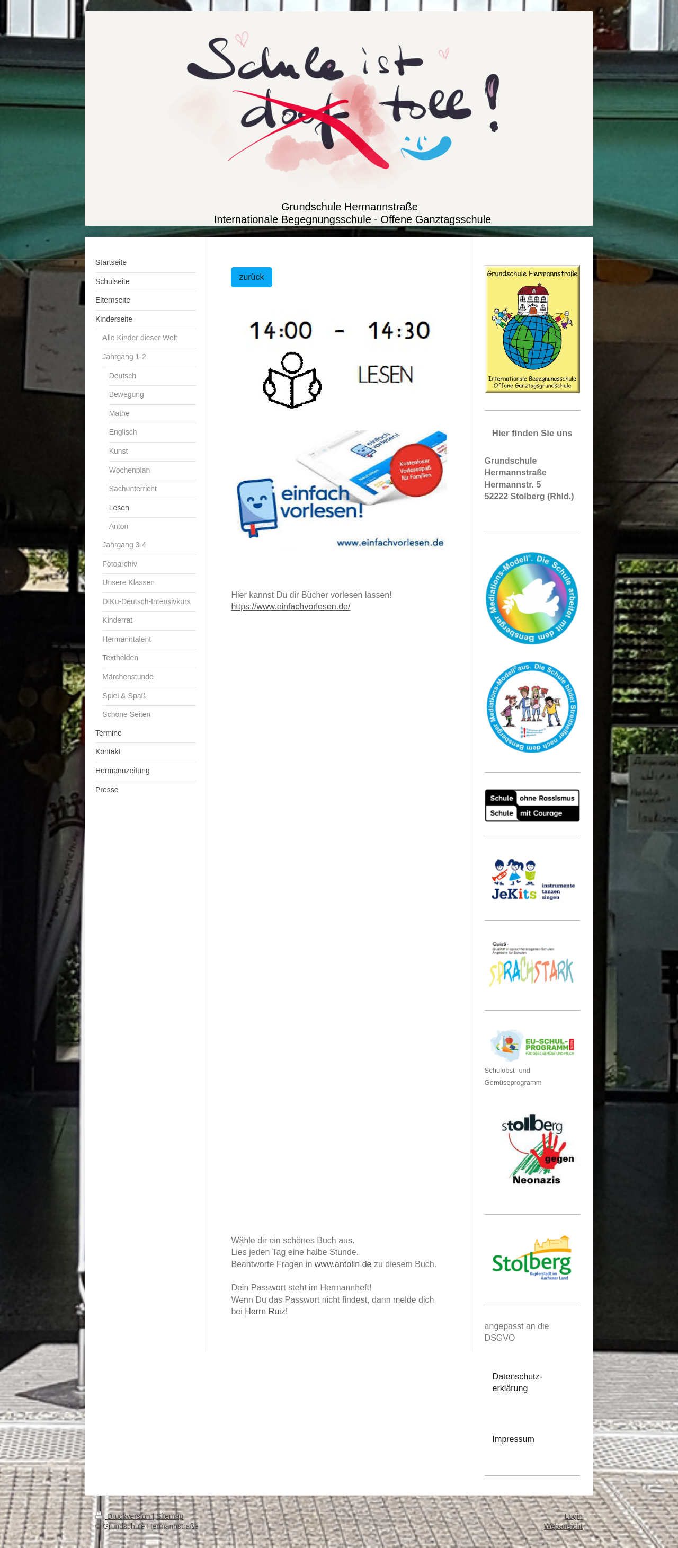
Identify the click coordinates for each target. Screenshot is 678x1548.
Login (574, 1516)
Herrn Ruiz (265, 1311)
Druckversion (123, 1516)
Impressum (513, 1439)
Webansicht (563, 1526)
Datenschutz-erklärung (517, 1382)
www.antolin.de (343, 1264)
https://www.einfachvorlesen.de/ (290, 606)
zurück (251, 276)
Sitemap (169, 1516)
